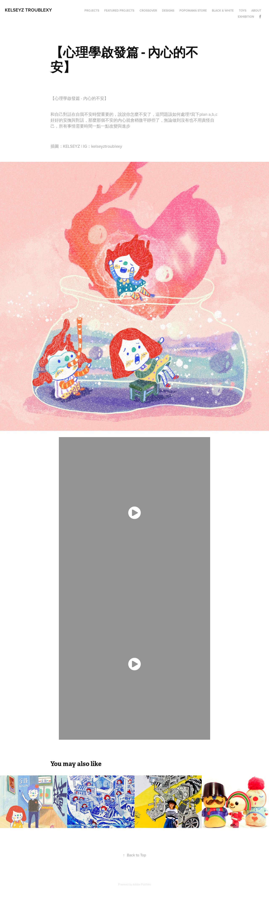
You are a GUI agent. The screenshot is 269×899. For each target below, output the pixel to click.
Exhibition (246, 16)
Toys (242, 10)
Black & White (223, 10)
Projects (91, 10)
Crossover (148, 10)
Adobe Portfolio (142, 884)
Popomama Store (193, 10)
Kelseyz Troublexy (28, 10)
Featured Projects (119, 10)
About (256, 10)
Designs (168, 10)
